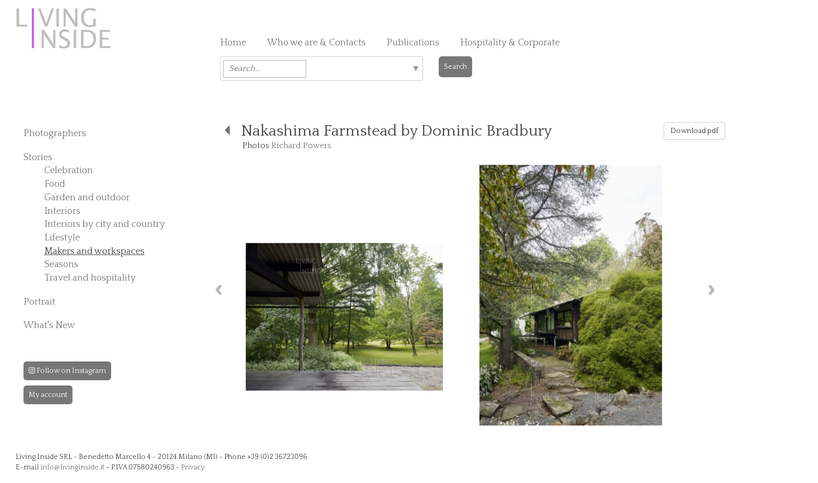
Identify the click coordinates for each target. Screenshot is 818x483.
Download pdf (694, 131)
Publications (413, 43)
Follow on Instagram (67, 371)
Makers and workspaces (94, 251)
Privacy (192, 467)
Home (233, 43)
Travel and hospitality (90, 278)
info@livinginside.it (72, 467)
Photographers (54, 133)
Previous (218, 290)
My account (48, 395)
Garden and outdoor (87, 197)
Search (455, 67)
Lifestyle (62, 238)
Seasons (61, 264)
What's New (49, 325)
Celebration (68, 170)
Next (711, 290)
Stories (37, 157)
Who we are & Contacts (316, 43)
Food (54, 184)
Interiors (62, 211)
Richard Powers (301, 145)
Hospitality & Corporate (510, 43)
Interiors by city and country (104, 224)
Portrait (39, 302)
